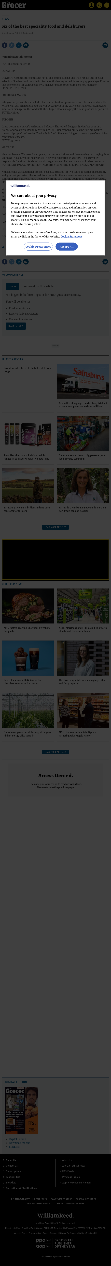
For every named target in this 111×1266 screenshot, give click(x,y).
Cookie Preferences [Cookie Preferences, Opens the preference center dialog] (38, 246)
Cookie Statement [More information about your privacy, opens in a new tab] (71, 236)
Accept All (67, 246)
